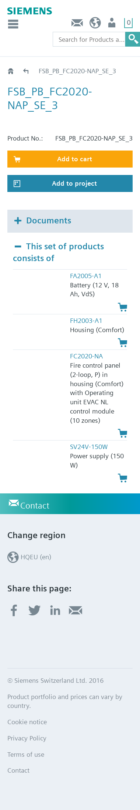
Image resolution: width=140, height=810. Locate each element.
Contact (77, 24)
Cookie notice (27, 722)
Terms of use (25, 754)
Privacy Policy (26, 738)
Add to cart (74, 159)
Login (113, 24)
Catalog (26, 71)
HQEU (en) (95, 24)
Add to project (74, 183)
